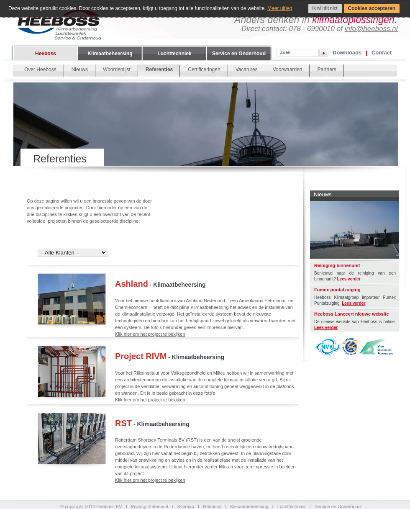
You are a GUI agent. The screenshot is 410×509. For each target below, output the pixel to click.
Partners (326, 69)
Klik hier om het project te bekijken (150, 334)
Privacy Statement (149, 506)
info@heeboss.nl (371, 29)
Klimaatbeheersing (109, 54)
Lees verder (349, 279)
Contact (382, 52)
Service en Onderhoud (239, 54)
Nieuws (80, 69)
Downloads (347, 52)
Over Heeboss (40, 69)
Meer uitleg (279, 8)
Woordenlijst (117, 69)
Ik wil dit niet (325, 8)
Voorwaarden (287, 69)
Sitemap (185, 506)
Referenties (159, 69)
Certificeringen (204, 69)
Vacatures (247, 69)
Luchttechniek (174, 54)
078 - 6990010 (312, 29)
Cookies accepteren (371, 8)
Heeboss (45, 54)
